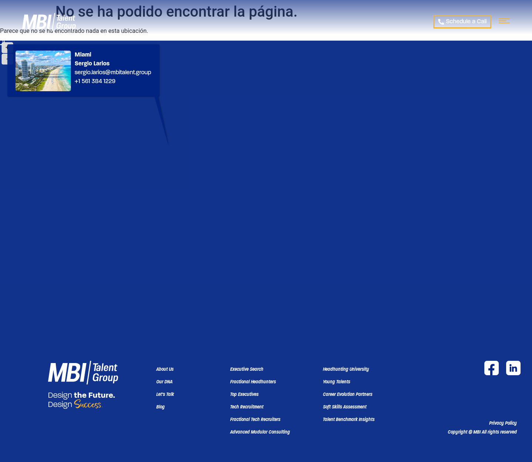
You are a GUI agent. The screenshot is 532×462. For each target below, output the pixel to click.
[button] (482, 432)
